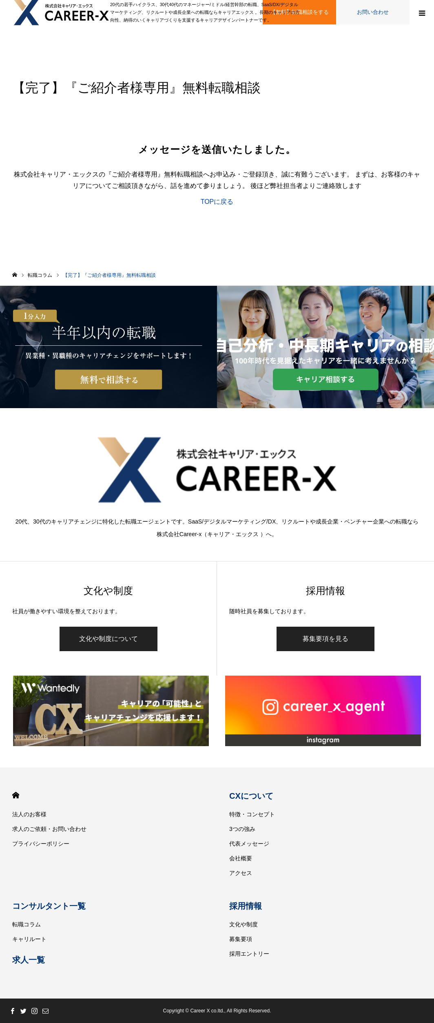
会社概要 (240, 858)
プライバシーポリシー (40, 843)
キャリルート (29, 939)
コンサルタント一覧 (49, 905)
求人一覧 (28, 959)
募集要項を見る (325, 638)
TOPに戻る (217, 201)
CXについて (251, 795)
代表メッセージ (249, 843)
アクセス (240, 873)
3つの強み (242, 829)
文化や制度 (243, 924)
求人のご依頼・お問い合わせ (49, 829)
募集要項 (240, 939)
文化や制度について (108, 638)
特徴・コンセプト (252, 814)
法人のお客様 (29, 814)
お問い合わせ (373, 12)
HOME (15, 795)
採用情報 (245, 905)
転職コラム (26, 924)
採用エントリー (249, 953)
